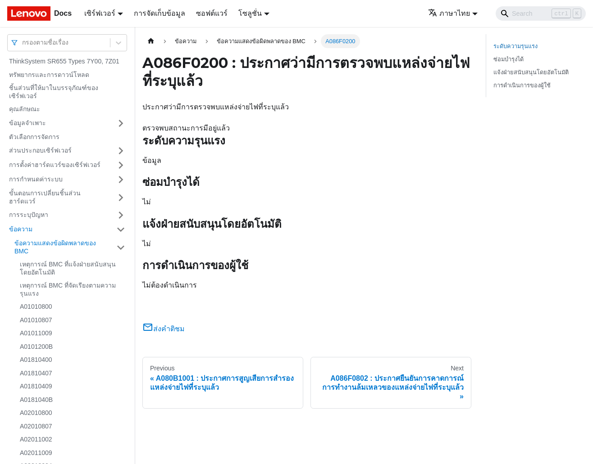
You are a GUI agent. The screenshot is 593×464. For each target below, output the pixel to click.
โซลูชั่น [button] (250, 13)
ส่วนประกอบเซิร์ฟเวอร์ (40, 150)
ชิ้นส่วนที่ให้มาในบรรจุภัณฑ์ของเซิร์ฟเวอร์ (53, 91)
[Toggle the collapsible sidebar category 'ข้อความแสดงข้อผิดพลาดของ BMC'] (121, 247)
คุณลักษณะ (24, 109)
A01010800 (36, 306)
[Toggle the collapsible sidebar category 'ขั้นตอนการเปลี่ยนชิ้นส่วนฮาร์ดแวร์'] (121, 197)
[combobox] (23, 42)
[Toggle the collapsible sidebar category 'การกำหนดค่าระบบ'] (121, 179)
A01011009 (36, 333)
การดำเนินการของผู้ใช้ (522, 85)
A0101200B (36, 346)
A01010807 (36, 320)
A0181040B (36, 399)
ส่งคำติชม (163, 329)
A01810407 (36, 373)
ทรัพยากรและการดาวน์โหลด (49, 74)
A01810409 (36, 386)
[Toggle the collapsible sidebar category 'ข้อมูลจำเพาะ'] (121, 123)
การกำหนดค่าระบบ (36, 179)
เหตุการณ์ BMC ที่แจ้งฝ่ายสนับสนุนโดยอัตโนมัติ (68, 268)
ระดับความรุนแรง (515, 46)
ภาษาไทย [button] (449, 13)
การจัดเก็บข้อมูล (159, 13)
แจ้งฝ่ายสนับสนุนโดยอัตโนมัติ (531, 72)
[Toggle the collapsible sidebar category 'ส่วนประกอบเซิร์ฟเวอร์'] (121, 151)
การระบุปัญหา (28, 214)
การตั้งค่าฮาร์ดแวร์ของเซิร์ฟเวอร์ (54, 164)
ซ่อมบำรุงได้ (508, 59)
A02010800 (36, 412)
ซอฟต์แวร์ (212, 13)
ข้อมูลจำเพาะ (27, 122)
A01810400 (36, 359)
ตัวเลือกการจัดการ (34, 136)
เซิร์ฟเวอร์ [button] (99, 13)
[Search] (541, 13)
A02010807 (36, 426)
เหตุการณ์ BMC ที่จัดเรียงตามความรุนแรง (68, 289)
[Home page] (151, 41)
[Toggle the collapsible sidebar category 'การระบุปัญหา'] (121, 215)
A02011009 (36, 452)
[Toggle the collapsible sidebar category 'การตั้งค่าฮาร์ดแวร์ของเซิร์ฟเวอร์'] (121, 165)
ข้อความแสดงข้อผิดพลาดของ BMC (55, 247)
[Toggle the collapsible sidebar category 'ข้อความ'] (121, 229)
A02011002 (36, 439)
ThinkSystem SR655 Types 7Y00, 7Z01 (64, 61)
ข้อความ (20, 229)
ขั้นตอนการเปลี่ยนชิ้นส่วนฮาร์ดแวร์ (45, 197)
